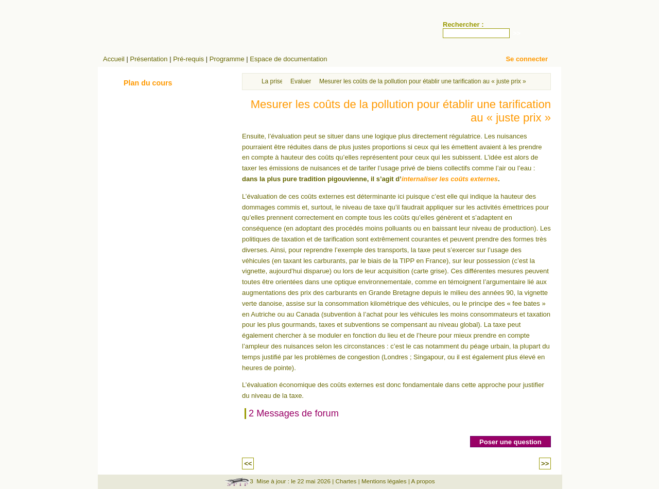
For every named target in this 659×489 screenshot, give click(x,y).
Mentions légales (384, 481)
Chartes (345, 481)
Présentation (149, 59)
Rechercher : (463, 24)
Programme (227, 59)
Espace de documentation (288, 59)
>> (545, 463)
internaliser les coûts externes (450, 179)
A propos (423, 481)
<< (248, 463)
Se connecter (527, 59)
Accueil (114, 59)
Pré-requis (188, 59)
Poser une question (510, 442)
